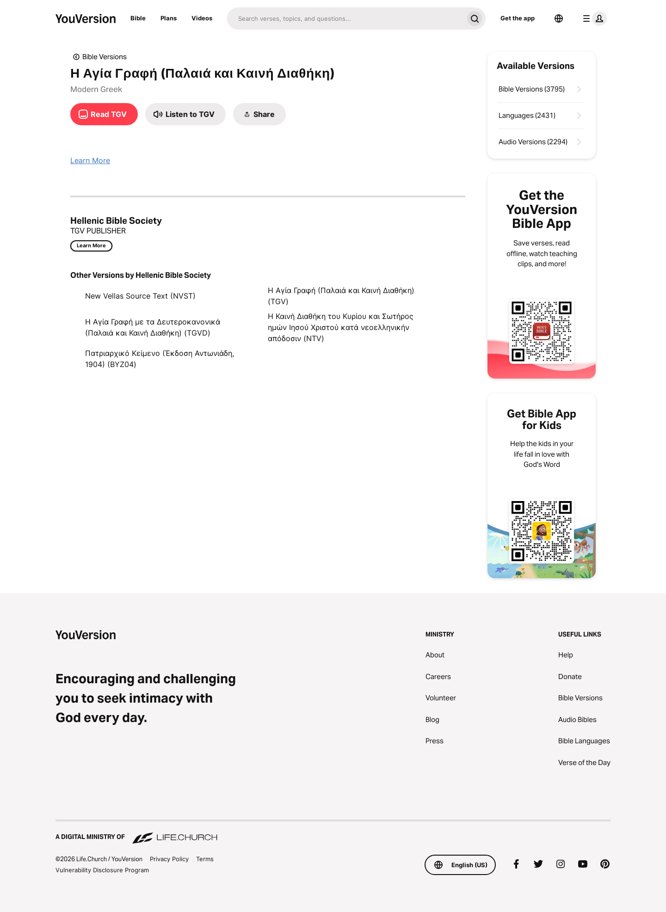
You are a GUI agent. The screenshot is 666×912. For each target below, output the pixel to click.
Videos (201, 18)
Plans (168, 18)
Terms (205, 859)
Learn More (90, 160)
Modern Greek (96, 89)
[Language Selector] (558, 18)
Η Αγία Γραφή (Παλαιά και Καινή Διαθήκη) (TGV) (341, 296)
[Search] (345, 18)
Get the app (517, 18)
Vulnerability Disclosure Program (102, 870)
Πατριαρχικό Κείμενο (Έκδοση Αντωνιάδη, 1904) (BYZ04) (159, 359)
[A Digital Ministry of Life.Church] (333, 832)
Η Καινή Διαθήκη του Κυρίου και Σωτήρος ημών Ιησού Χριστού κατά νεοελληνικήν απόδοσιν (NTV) (340, 327)
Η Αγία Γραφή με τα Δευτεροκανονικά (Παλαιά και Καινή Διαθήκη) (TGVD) (152, 327)
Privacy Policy (169, 859)
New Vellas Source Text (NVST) (140, 295)
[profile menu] (592, 18)
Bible (138, 18)
